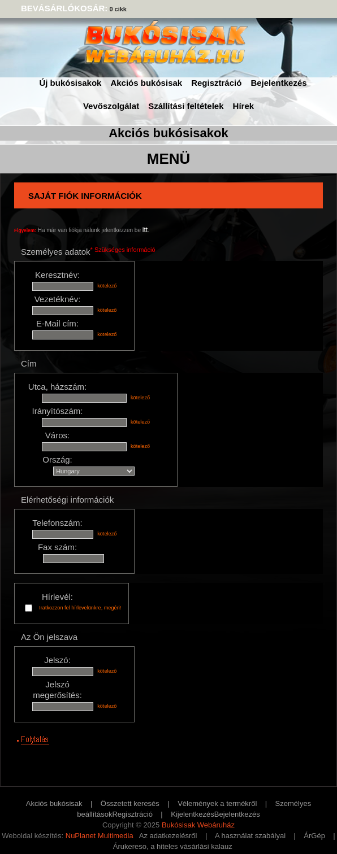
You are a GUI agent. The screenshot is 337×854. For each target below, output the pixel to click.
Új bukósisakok (70, 83)
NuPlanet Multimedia (99, 835)
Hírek (243, 106)
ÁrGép (314, 835)
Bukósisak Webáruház (198, 825)
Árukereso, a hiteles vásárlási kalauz (172, 846)
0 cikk (118, 9)
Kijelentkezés (192, 814)
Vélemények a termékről (217, 803)
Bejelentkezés (278, 83)
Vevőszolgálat (111, 106)
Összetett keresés (130, 803)
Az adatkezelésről (168, 835)
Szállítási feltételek (185, 106)
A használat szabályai (250, 835)
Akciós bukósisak (146, 83)
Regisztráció (216, 83)
